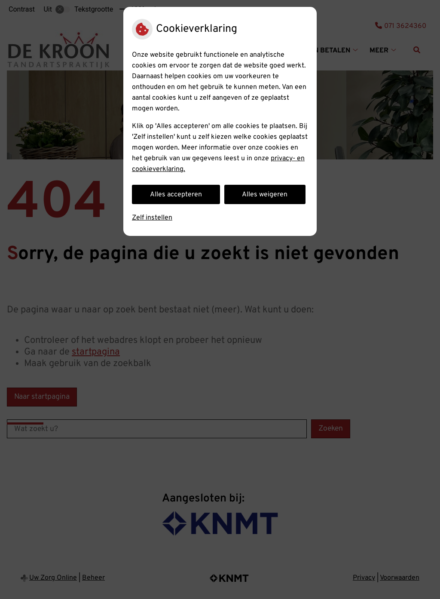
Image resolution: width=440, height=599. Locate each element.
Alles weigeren (264, 194)
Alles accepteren (176, 194)
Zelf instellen (152, 218)
